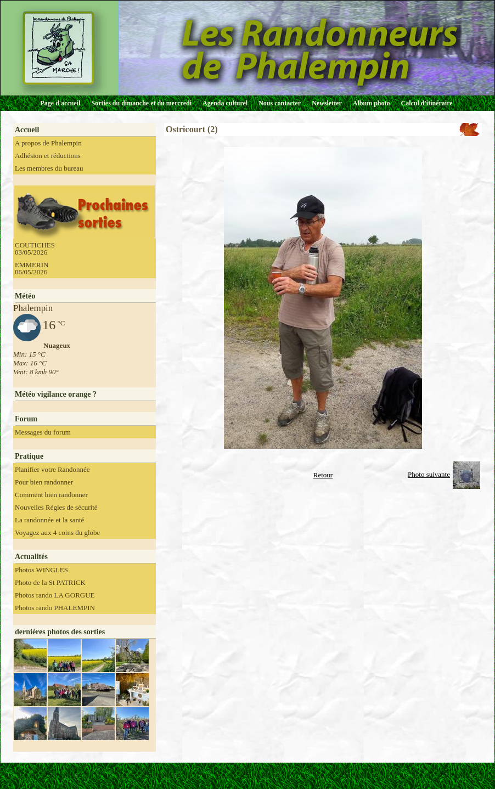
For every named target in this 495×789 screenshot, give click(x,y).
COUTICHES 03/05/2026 (35, 248)
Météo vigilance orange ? (56, 394)
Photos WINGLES (41, 570)
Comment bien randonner (51, 495)
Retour (323, 475)
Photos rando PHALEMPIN (55, 608)
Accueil (27, 130)
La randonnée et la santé (49, 520)
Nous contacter (279, 103)
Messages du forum (43, 432)
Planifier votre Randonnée (52, 469)
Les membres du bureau (49, 168)
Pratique (29, 456)
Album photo (371, 103)
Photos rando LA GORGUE (55, 595)
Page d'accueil (61, 103)
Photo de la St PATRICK (50, 582)
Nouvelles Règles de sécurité (56, 507)
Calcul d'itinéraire (426, 103)
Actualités (31, 557)
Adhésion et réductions (48, 155)
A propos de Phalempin (48, 143)
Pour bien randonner (44, 482)
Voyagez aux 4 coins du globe (57, 532)
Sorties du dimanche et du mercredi (141, 103)
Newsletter (327, 103)
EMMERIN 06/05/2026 (31, 268)
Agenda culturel (225, 103)
